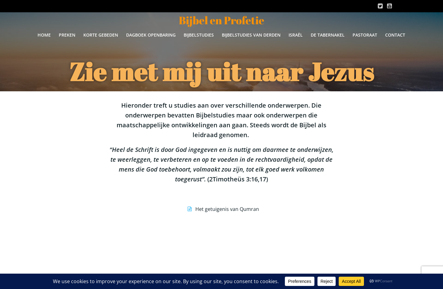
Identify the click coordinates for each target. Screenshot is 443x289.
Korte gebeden (100, 35)
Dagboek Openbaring (151, 35)
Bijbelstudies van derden (251, 35)
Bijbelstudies (199, 35)
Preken (67, 35)
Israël (296, 35)
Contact (395, 35)
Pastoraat (365, 35)
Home (44, 35)
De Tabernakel (328, 35)
